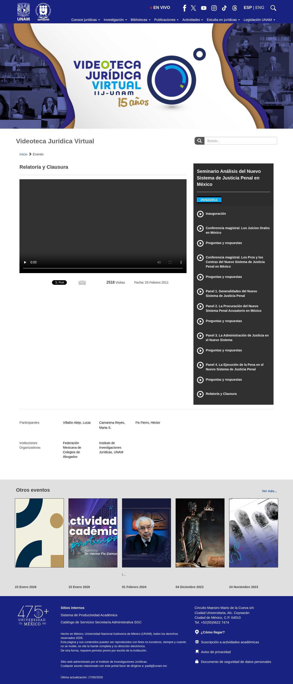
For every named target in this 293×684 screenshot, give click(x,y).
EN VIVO (160, 7)
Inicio (23, 154)
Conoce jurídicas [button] (85, 20)
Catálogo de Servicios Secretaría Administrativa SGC (101, 622)
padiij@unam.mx (156, 666)
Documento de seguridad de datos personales (233, 662)
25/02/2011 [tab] (209, 200)
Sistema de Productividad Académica (89, 615)
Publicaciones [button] (166, 20)
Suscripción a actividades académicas (227, 642)
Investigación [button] (115, 20)
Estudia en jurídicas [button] (223, 20)
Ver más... (269, 491)
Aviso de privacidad (213, 652)
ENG (259, 7)
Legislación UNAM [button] (259, 20)
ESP (248, 7)
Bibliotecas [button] (141, 20)
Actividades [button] (192, 20)
